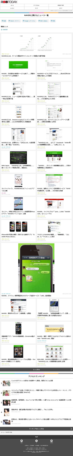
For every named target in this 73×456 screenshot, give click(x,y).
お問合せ (27, 445)
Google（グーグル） (30, 21)
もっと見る (36, 369)
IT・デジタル (36, 5)
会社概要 (37, 445)
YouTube (51, 442)
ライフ (36, 8)
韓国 (53, 21)
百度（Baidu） (44, 21)
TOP (36, 437)
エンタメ (12, 8)
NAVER (5, 29)
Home (22, 442)
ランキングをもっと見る (36, 429)
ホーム (12, 5)
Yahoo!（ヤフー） (15, 21)
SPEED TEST (61, 5)
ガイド (60, 8)
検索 (4, 21)
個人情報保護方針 (44, 445)
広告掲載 (32, 445)
